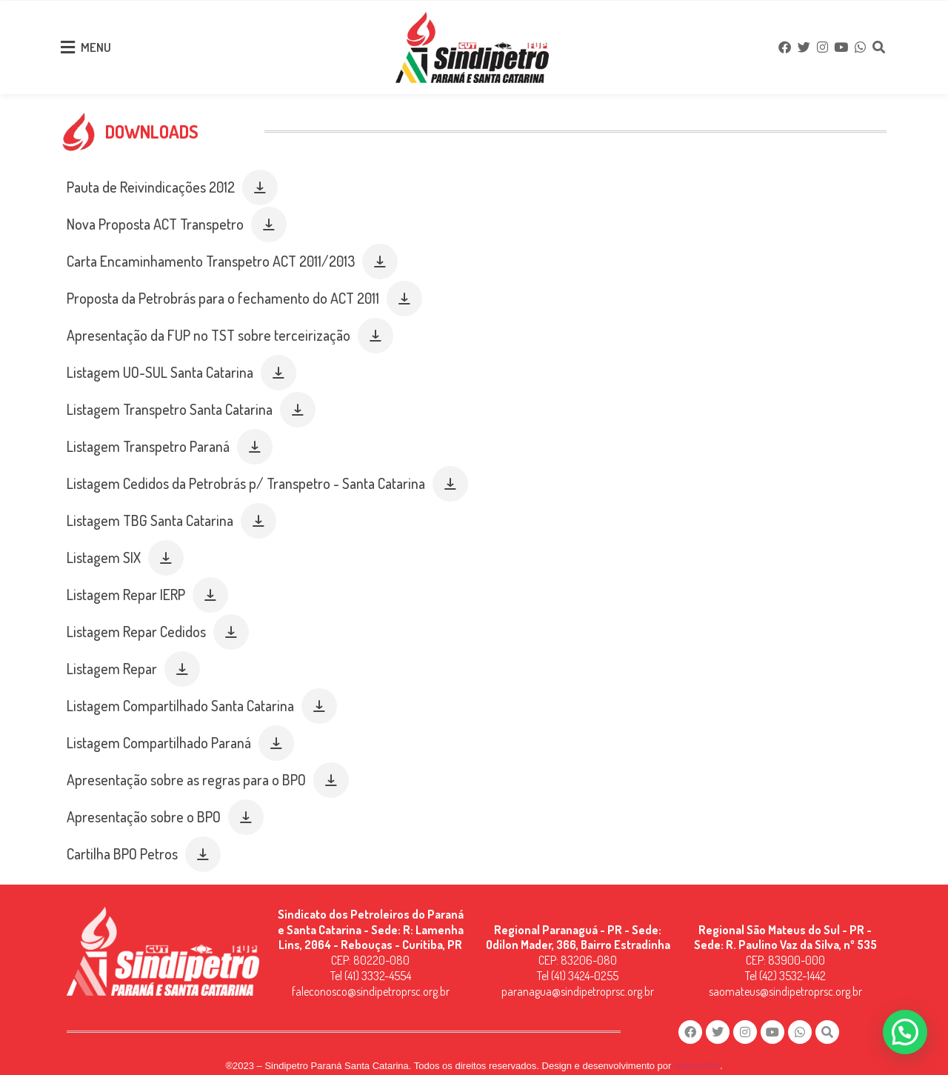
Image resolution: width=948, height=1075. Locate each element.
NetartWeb (697, 1053)
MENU (96, 43)
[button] (260, 173)
